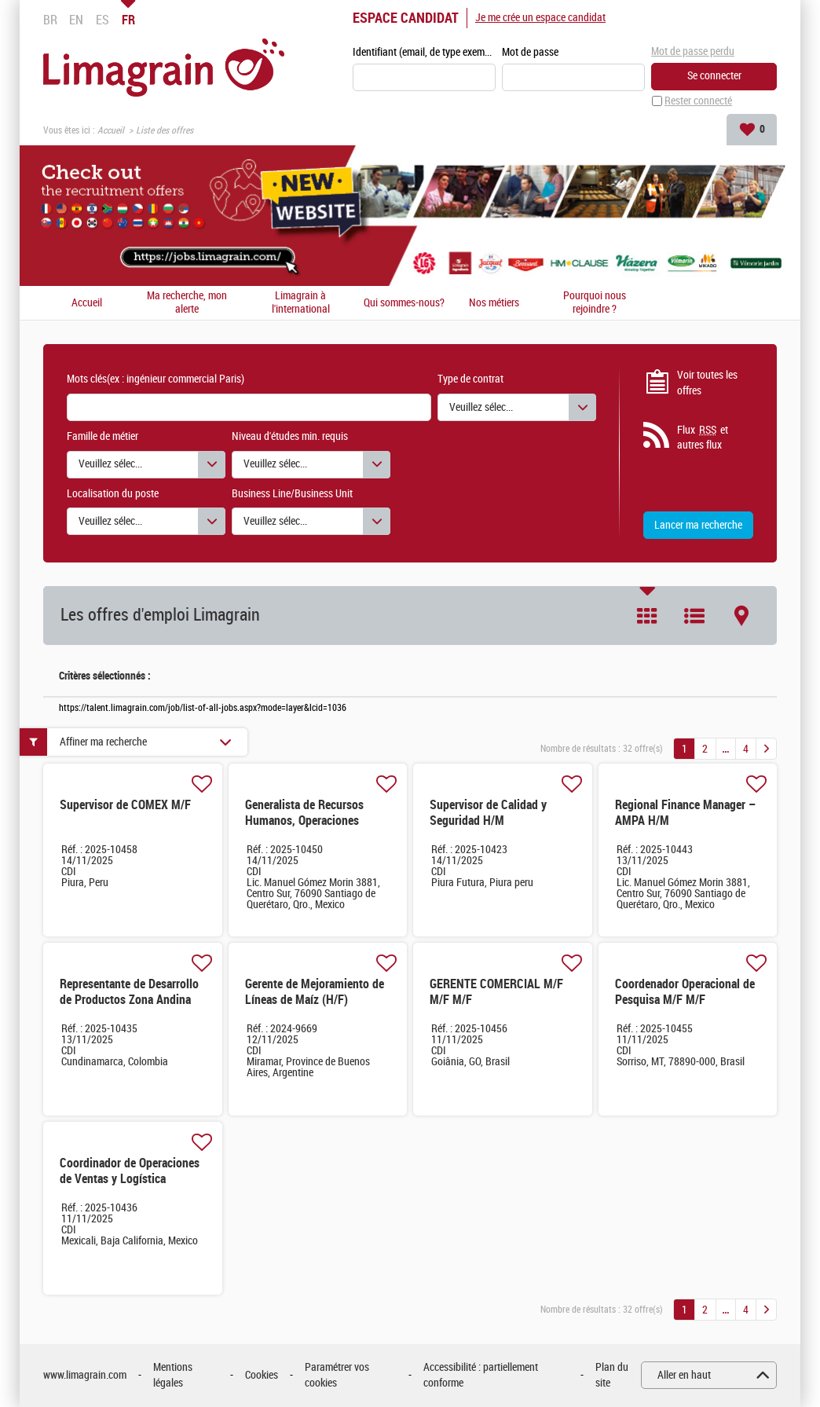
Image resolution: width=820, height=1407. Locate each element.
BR (50, 20)
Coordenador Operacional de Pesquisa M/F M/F (685, 991)
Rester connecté (698, 101)
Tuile (647, 616)
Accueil (110, 130)
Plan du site (611, 1375)
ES (102, 20)
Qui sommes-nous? (404, 303)
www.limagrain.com (84, 1375)
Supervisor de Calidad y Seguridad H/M (488, 812)
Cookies (261, 1375)
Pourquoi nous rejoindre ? (594, 303)
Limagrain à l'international (301, 303)
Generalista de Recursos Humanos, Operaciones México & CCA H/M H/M (304, 820)
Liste (694, 616)
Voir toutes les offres (707, 383)
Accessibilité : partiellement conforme (480, 1375)
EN (76, 20)
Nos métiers (494, 303)
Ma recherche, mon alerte (187, 303)
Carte (741, 616)
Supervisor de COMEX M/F (125, 804)
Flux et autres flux (702, 438)
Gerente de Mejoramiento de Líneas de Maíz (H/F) (314, 991)
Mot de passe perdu (692, 51)
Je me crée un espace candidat (540, 17)
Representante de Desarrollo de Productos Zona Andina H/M (129, 999)
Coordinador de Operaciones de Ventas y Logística (130, 1171)
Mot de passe (530, 52)
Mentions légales (172, 1375)
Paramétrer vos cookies (337, 1375)
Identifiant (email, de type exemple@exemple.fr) (424, 52)
